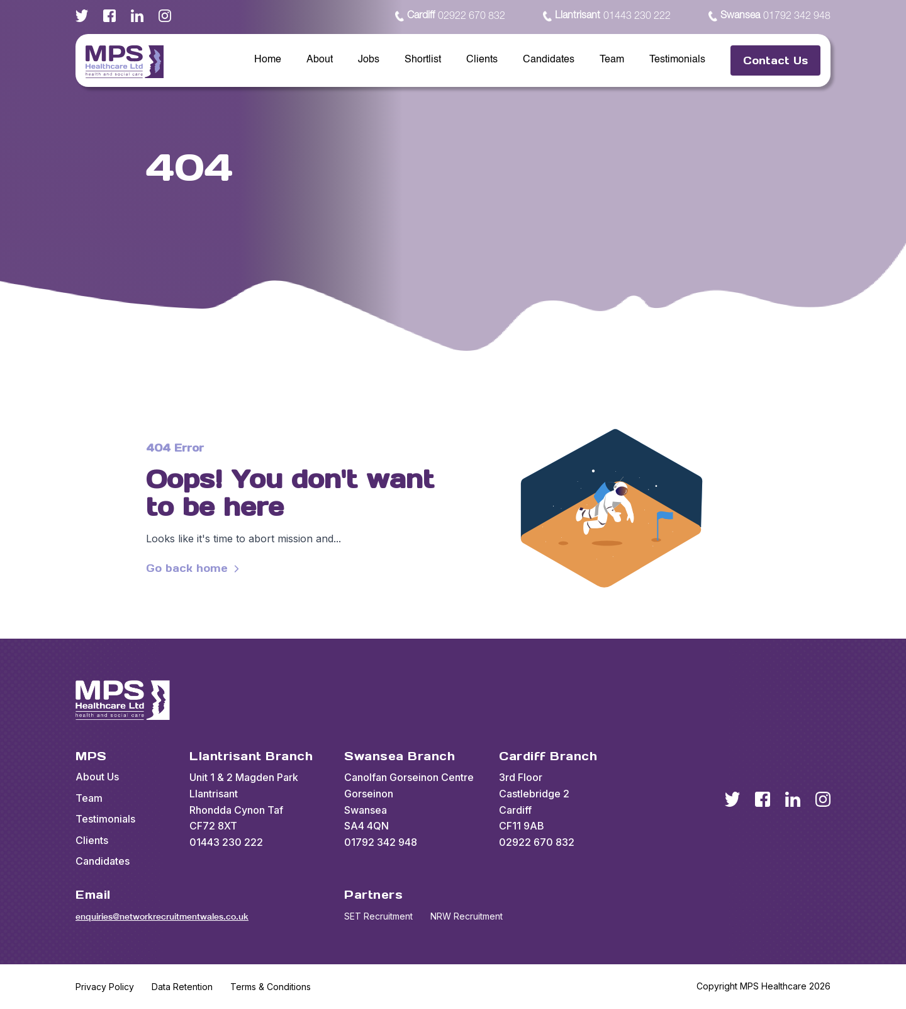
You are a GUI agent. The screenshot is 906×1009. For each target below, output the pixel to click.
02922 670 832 (450, 16)
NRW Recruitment (466, 916)
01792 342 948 (769, 16)
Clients (482, 60)
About (319, 60)
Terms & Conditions (270, 986)
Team (612, 60)
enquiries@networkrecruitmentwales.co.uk (162, 916)
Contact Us (775, 60)
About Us (97, 776)
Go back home (194, 568)
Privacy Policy (105, 986)
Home (267, 60)
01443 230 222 (607, 16)
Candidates (548, 60)
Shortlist (423, 60)
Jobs (368, 60)
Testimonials (677, 60)
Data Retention (182, 986)
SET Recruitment (378, 916)
